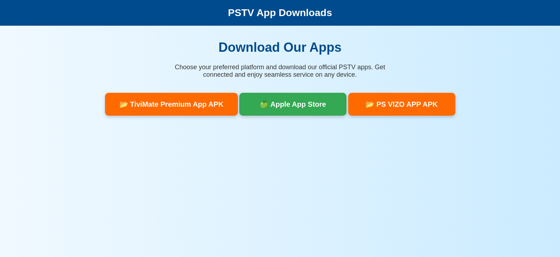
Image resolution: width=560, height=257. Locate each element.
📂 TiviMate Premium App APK (171, 104)
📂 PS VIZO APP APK (401, 104)
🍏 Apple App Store (293, 104)
